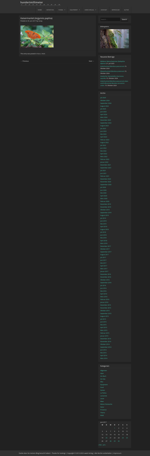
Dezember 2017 (105, 246)
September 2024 (105, 103)
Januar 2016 (104, 302)
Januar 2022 (104, 162)
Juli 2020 (103, 187)
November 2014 (105, 341)
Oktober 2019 (104, 210)
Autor (126, 10)
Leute (102, 399)
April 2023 (103, 137)
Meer (102, 401)
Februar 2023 (104, 140)
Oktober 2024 (104, 100)
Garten (102, 390)
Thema (60, 10)
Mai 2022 (103, 151)
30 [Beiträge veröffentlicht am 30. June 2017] (119, 441)
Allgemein (103, 370)
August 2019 (104, 215)
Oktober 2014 (104, 344)
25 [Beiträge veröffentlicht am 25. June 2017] (127, 438)
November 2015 (105, 308)
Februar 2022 (104, 159)
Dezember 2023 (105, 120)
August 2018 (104, 229)
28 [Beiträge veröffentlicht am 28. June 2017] (110, 441)
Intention (50, 10)
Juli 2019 (103, 218)
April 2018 (103, 241)
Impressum (115, 10)
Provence (103, 410)
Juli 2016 (103, 285)
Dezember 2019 (105, 204)
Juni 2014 (103, 350)
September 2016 (105, 283)
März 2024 (103, 117)
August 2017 (104, 255)
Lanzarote (103, 396)
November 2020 (105, 182)
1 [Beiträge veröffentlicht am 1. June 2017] (114, 428)
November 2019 (105, 207)
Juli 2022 (103, 145)
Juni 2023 (103, 131)
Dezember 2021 (105, 165)
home (40, 10)
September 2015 (105, 313)
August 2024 (104, 106)
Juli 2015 (103, 319)
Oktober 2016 (104, 280)
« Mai (100, 445)
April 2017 (103, 266)
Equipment (74, 10)
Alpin (102, 373)
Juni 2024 (103, 112)
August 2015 (104, 316)
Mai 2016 (103, 291)
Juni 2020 (103, 190)
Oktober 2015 (104, 311)
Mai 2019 (103, 224)
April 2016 (103, 294)
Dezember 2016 (105, 274)
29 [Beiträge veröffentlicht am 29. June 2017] (115, 441)
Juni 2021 (103, 173)
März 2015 (103, 330)
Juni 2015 (103, 322)
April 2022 (103, 154)
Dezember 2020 (105, 179)
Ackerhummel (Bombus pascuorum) (112, 66)
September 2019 (105, 213)
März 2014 (103, 358)
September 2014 (105, 347)
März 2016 (103, 297)
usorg (40, 21)
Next (91, 61)
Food (102, 387)
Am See (102, 379)
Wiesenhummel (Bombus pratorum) (112, 71)
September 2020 (105, 185)
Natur (39, 54)
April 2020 (103, 196)
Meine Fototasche (106, 404)
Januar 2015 (104, 336)
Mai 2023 (103, 134)
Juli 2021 (103, 170)
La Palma (103, 393)
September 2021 (105, 168)
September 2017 (105, 252)
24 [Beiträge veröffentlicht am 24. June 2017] (123, 438)
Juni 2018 (103, 235)
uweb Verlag (89, 10)
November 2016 (105, 277)
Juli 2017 (103, 257)
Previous (25, 61)
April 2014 (103, 355)
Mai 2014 (103, 353)
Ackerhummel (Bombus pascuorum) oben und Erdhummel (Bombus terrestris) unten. (114, 83)
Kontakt (104, 10)
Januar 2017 (104, 271)
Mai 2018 (103, 238)
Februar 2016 (104, 299)
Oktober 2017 (104, 249)
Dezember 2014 (105, 339)
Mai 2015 (103, 325)
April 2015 (103, 327)
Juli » (104, 445)
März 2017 (103, 269)
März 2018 (103, 243)
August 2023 (104, 126)
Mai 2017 (103, 263)
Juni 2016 (103, 288)
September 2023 (105, 123)
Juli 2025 (103, 98)
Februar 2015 (104, 333)
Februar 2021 (104, 176)
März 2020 (103, 198)
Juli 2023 (103, 128)
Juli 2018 (103, 232)
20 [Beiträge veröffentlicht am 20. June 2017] (106, 438)
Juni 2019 (103, 221)
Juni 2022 (103, 148)
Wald (43, 54)
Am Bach (103, 376)
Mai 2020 (103, 193)
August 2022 (104, 142)
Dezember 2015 (105, 305)
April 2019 (103, 227)
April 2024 (103, 114)
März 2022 (103, 156)
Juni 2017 (103, 260)
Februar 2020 (104, 201)
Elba (101, 382)
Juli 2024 (103, 109)
